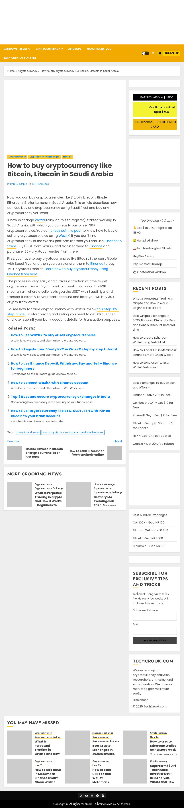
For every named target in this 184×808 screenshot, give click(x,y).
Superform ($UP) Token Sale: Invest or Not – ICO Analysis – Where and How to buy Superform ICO (163, 778)
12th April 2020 (40, 184)
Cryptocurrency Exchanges (44, 156)
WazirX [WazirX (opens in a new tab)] (40, 220)
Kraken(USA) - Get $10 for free (155, 415)
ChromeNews (103, 804)
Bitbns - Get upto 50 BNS (150, 530)
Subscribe (168, 53)
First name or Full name (145, 610)
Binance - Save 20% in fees (152, 395)
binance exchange (104, 484)
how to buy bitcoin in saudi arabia (60, 432)
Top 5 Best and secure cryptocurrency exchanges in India (60, 396)
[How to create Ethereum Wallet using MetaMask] (135, 743)
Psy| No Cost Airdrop (147, 264)
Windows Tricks (16, 49)
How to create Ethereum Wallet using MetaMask (163, 745)
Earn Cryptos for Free (20, 58)
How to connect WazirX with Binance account (50, 382)
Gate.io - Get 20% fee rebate (153, 444)
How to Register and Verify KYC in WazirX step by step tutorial (64, 349)
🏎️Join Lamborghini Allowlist (153, 248)
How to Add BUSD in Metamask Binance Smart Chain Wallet (48, 776)
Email (135, 624)
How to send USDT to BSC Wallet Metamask (151, 365)
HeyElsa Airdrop (144, 256)
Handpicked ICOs (99, 49)
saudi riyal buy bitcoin (92, 432)
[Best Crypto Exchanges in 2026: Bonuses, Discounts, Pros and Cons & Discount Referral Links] (78, 494)
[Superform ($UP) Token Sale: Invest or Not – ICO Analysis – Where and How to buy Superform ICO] (135, 771)
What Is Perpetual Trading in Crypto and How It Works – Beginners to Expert (48, 501)
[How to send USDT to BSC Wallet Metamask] (77, 771)
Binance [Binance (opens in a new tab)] (95, 246)
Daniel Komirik (18, 184)
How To (67, 156)
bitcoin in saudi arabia (28, 432)
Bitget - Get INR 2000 (148, 538)
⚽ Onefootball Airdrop (149, 272)
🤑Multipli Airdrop (145, 240)
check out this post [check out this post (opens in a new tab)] (65, 230)
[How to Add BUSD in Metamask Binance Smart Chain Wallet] (19, 771)
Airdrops (74, 49)
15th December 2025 (165, 754)
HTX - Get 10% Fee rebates (152, 436)
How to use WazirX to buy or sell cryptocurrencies (53, 335)
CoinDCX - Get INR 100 (148, 522)
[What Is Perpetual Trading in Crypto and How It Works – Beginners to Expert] (19, 494)
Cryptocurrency (48, 49)
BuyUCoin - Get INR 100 (149, 546)
